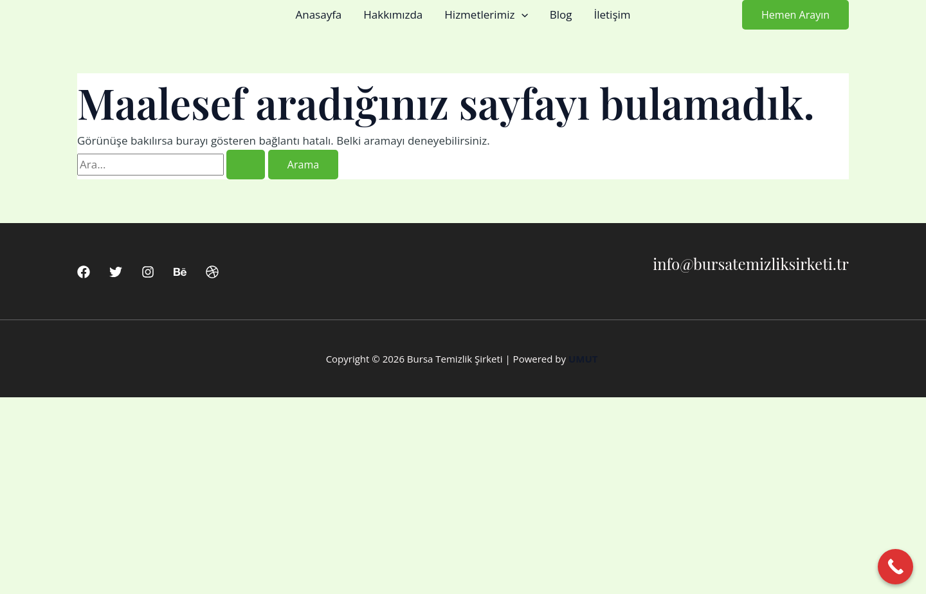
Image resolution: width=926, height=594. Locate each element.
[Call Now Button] (895, 566)
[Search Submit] (245, 164)
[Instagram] (147, 272)
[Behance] (180, 272)
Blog (561, 14)
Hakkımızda (392, 14)
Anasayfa (318, 14)
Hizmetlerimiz (485, 14)
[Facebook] (83, 272)
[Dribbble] (212, 272)
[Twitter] (115, 272)
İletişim (612, 14)
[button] (521, 14)
